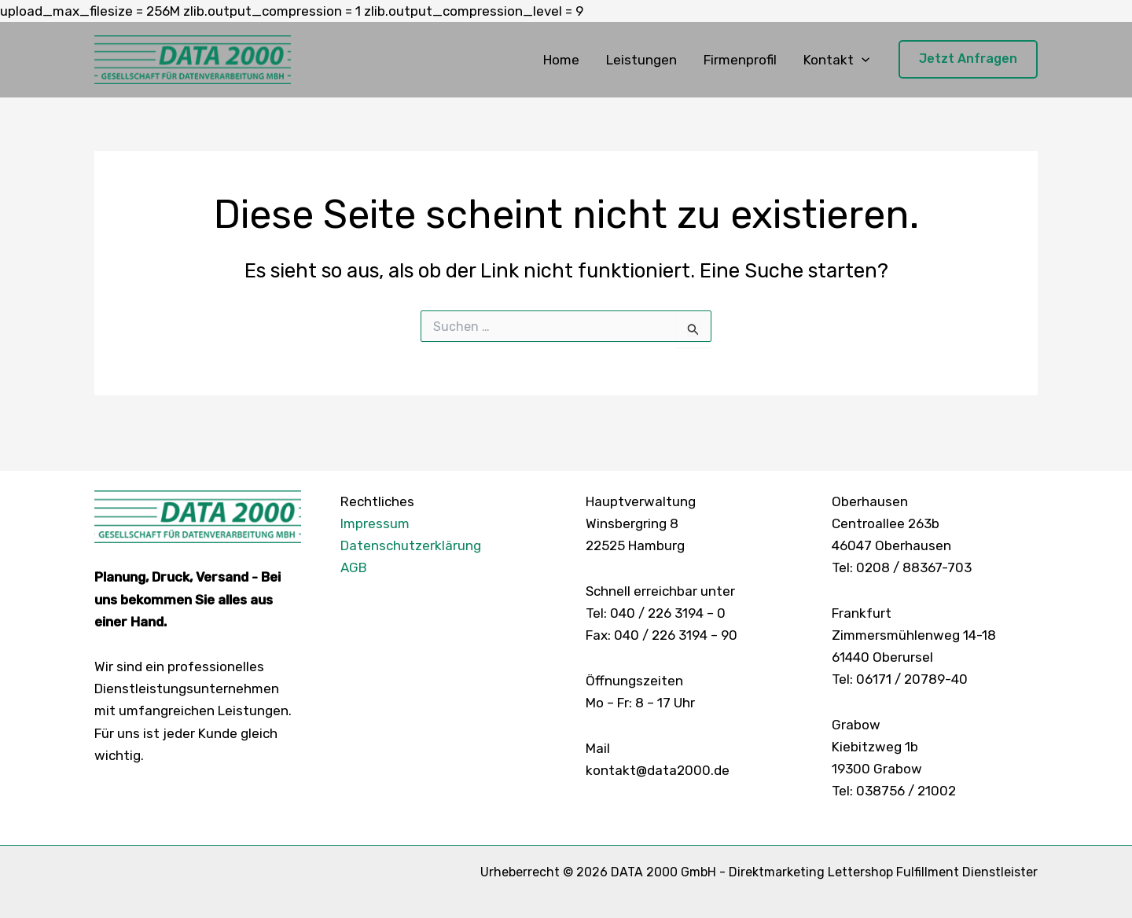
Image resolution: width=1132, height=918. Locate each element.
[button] (861, 60)
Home (561, 60)
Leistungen (641, 60)
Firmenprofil (740, 60)
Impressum (375, 523)
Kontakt (836, 60)
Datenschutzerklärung (410, 545)
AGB (353, 567)
